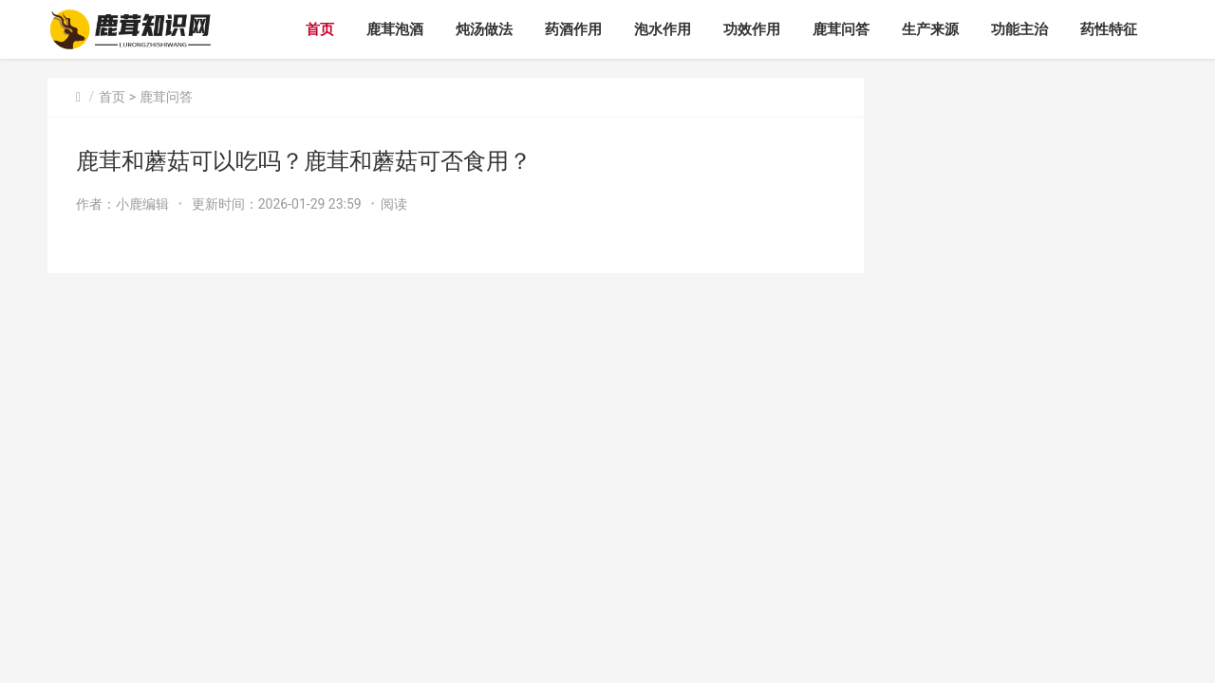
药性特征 (1108, 29)
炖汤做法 (484, 29)
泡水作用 (662, 29)
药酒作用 (573, 29)
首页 (320, 29)
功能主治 (1019, 29)
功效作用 (751, 29)
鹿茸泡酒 (394, 29)
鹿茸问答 (841, 29)
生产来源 (930, 29)
